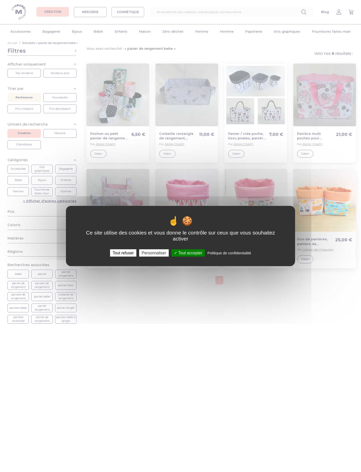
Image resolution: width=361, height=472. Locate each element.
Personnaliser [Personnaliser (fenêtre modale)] (154, 253)
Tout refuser (123, 253)
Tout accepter (188, 253)
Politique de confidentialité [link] (229, 253)
